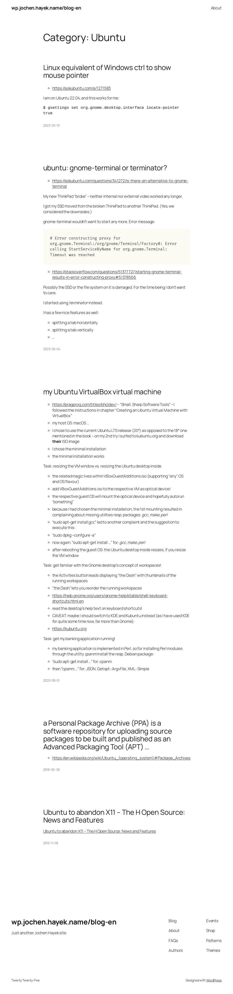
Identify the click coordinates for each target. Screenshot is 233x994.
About (216, 7)
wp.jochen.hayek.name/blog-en (46, 8)
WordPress (214, 980)
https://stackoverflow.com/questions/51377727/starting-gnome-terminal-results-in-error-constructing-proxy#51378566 (117, 274)
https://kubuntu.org (69, 628)
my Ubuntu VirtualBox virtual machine (102, 392)
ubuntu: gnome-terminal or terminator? (105, 168)
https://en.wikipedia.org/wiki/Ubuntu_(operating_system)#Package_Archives (121, 757)
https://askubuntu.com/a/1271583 (81, 88)
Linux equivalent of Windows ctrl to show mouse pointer (107, 71)
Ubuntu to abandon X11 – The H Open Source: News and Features (114, 816)
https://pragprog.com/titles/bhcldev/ (84, 404)
